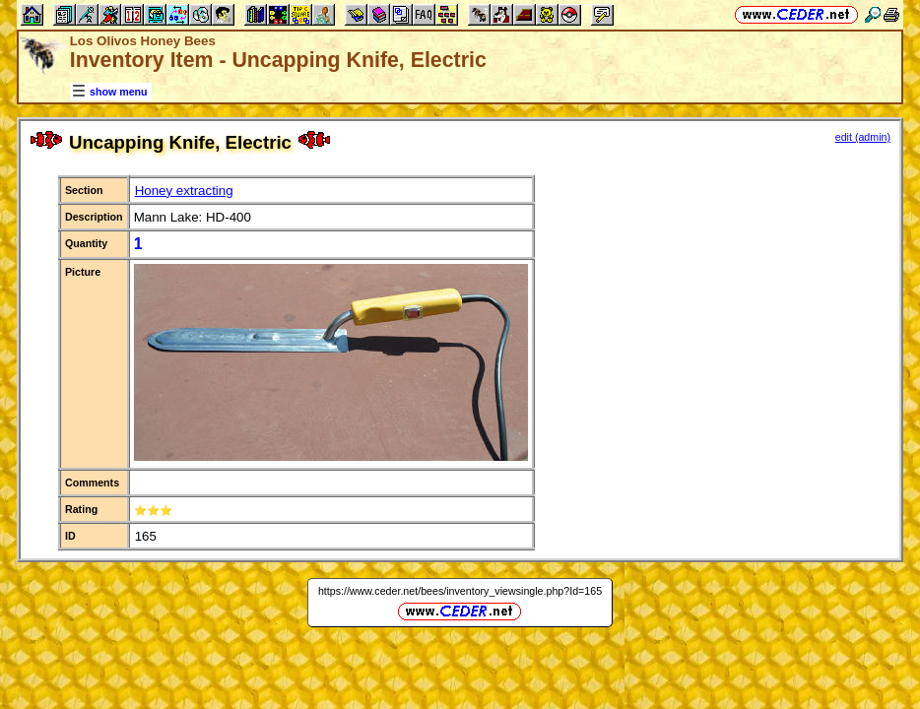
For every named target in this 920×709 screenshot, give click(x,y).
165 (146, 536)
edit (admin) (862, 137)
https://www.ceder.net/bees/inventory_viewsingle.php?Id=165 (460, 591)
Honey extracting (184, 190)
